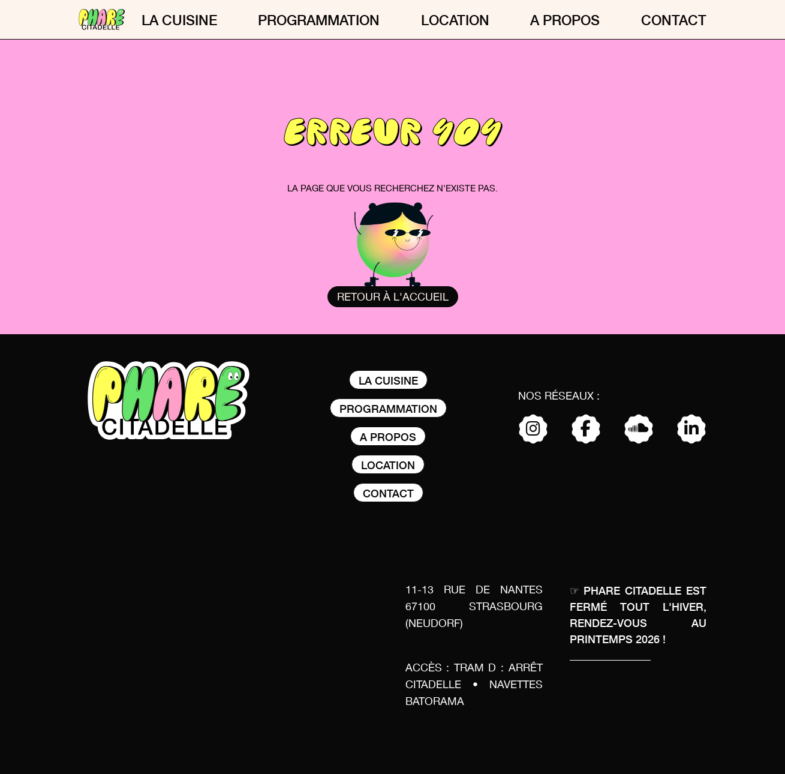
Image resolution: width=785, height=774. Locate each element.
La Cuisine (179, 19)
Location (455, 19)
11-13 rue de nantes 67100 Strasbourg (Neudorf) (474, 607)
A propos (565, 19)
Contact (673, 19)
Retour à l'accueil (393, 297)
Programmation (319, 19)
